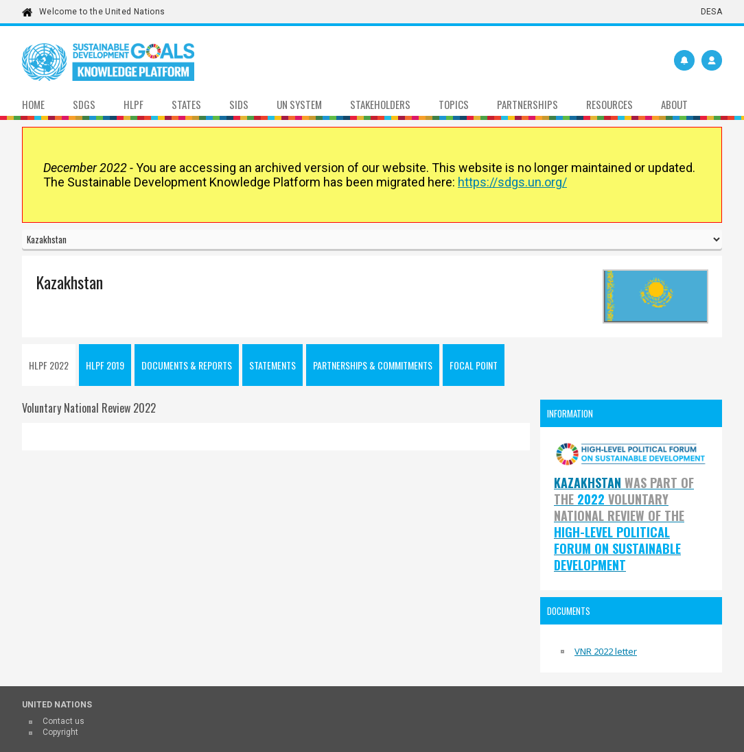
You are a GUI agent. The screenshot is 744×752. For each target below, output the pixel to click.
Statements (272, 365)
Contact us (63, 721)
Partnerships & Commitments (372, 365)
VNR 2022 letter (605, 651)
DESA (711, 11)
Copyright (60, 732)
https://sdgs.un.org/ (512, 182)
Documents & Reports (186, 365)
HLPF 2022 (49, 365)
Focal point (474, 365)
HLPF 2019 (105, 365)
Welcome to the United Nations (102, 11)
